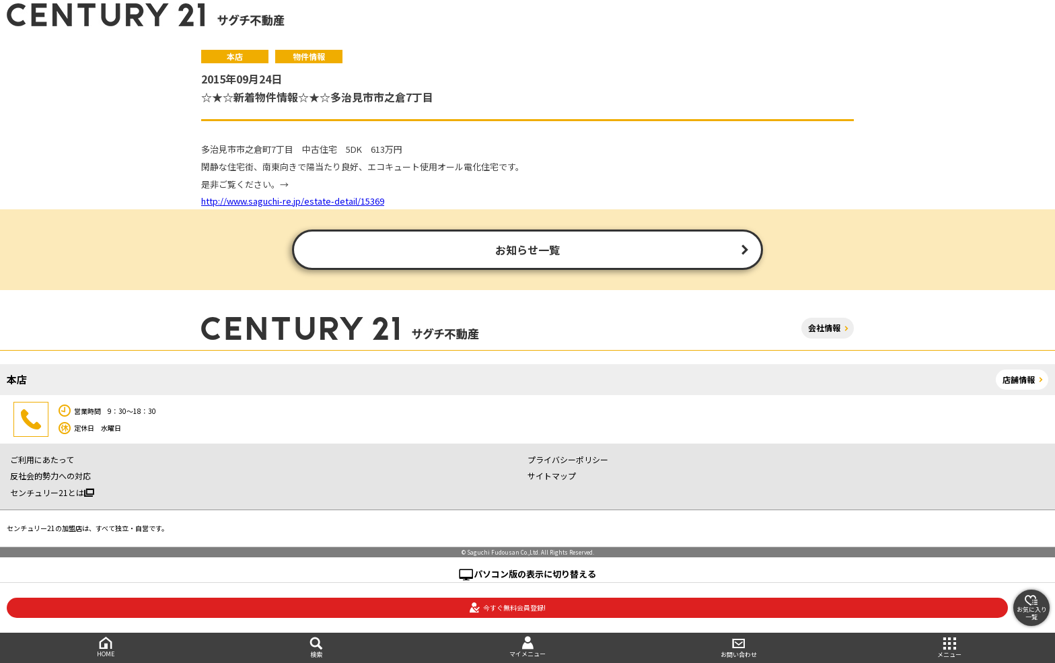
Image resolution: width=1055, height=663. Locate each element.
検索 (317, 648)
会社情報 (824, 327)
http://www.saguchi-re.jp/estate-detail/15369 (292, 201)
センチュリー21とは (52, 492)
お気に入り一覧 (1032, 607)
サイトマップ (552, 475)
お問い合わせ (738, 648)
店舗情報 (1019, 379)
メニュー (949, 648)
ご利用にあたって (42, 459)
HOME (105, 647)
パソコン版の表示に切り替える (535, 573)
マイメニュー (527, 647)
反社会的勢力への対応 (50, 475)
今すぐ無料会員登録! (507, 607)
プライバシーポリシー (568, 459)
